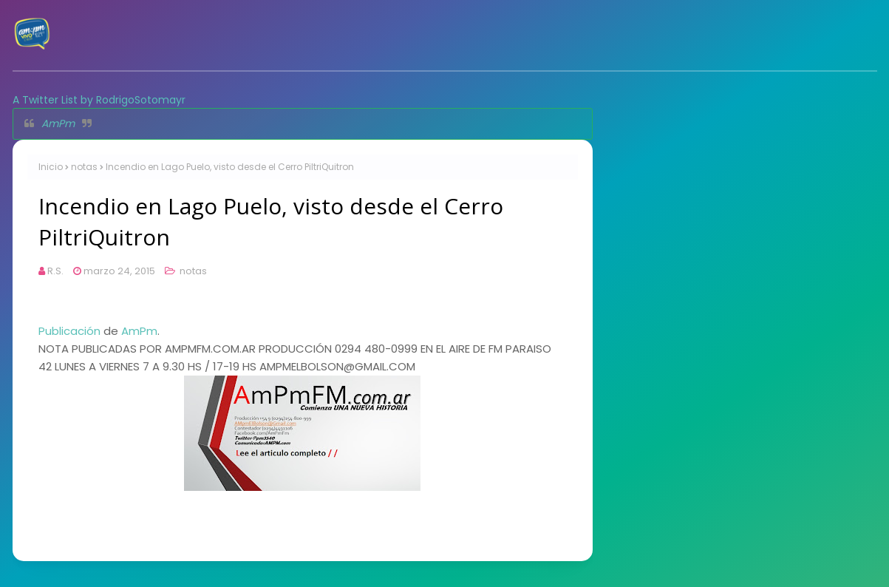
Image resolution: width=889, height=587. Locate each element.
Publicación (69, 331)
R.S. (55, 271)
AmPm (58, 123)
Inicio (50, 166)
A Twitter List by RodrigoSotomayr (99, 99)
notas (84, 166)
